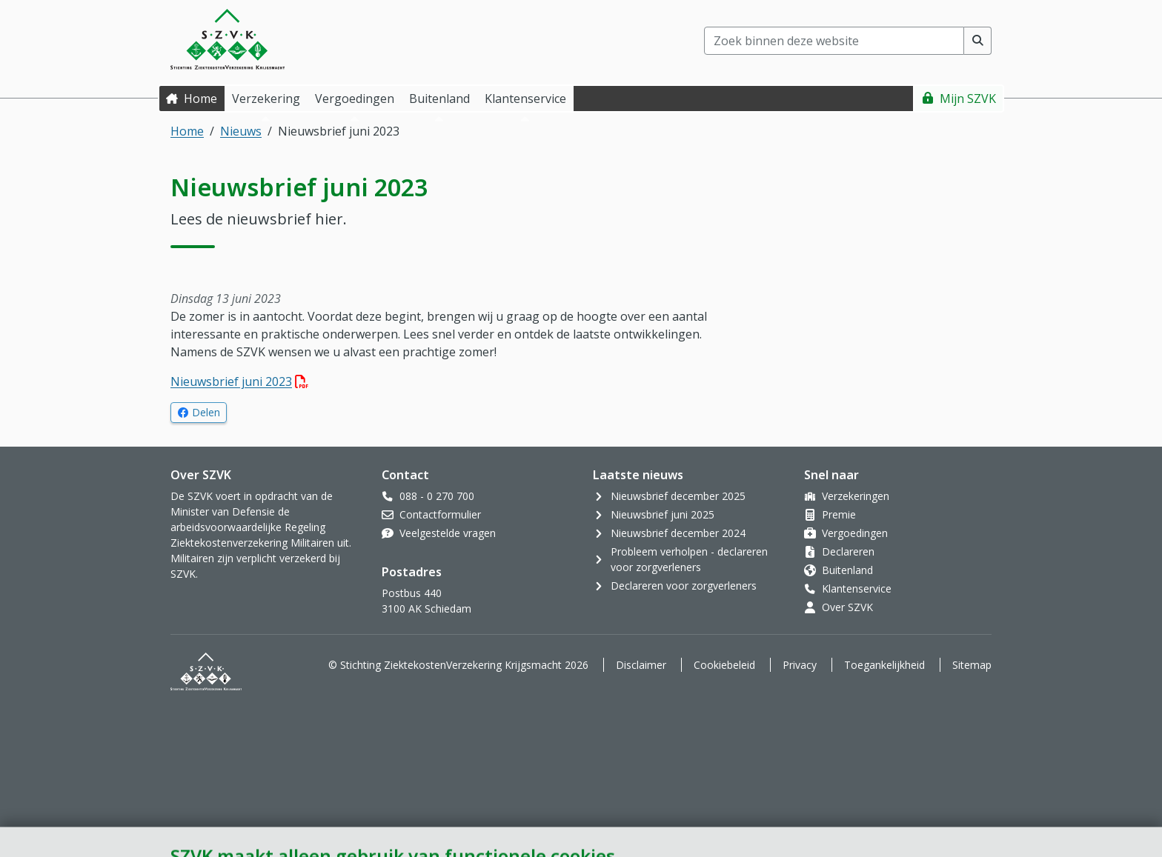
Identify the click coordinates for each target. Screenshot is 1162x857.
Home (200, 98)
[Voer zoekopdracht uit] (978, 41)
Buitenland (847, 570)
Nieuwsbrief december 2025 (678, 496)
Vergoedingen (855, 533)
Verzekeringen (855, 496)
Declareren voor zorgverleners (684, 585)
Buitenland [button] (439, 98)
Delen (209, 411)
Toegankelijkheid (884, 665)
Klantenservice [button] (525, 98)
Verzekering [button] (266, 98)
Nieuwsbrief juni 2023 (239, 381)
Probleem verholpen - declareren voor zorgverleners (689, 559)
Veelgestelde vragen (447, 533)
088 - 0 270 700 (436, 496)
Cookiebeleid (724, 665)
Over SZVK (847, 607)
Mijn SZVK (968, 98)
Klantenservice (857, 588)
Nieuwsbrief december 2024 (678, 533)
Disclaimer (641, 665)
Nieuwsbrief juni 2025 (662, 514)
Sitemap (972, 665)
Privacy (800, 665)
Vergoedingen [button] (354, 98)
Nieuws (241, 131)
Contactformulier (440, 514)
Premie (839, 514)
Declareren (848, 551)
